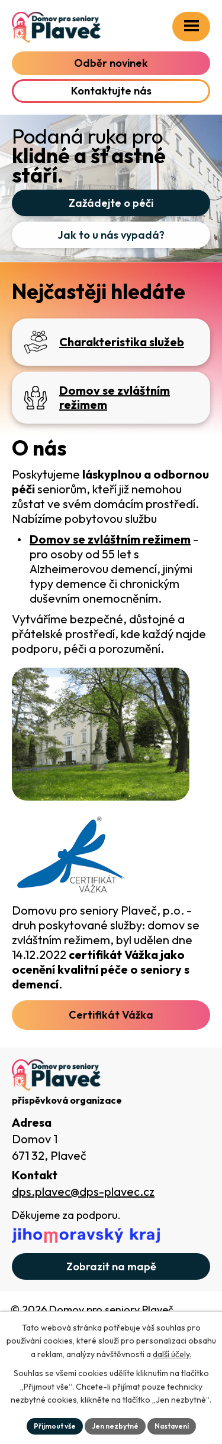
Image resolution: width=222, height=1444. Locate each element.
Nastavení (172, 1426)
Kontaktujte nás (111, 90)
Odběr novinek (111, 63)
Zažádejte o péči (111, 203)
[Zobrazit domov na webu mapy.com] (111, 1266)
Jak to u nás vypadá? (111, 235)
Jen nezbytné (115, 1426)
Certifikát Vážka (111, 1015)
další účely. (172, 1354)
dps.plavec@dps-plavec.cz (83, 1191)
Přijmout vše (55, 1426)
